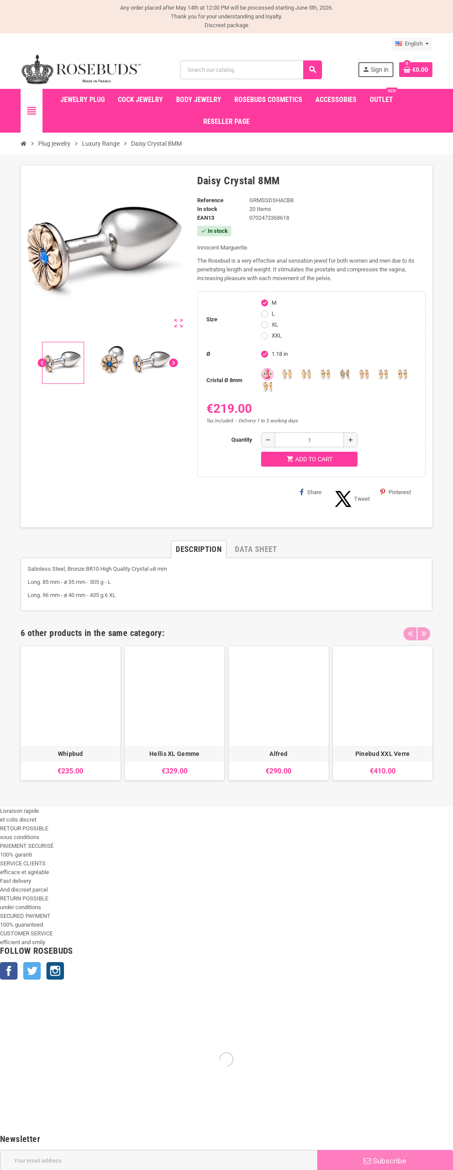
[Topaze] (267, 386)
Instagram (55, 971)
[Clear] (306, 374)
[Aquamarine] (267, 374)
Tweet (351, 499)
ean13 (205, 217)
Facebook (9, 971)
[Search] (251, 69)
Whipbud (70, 753)
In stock (207, 209)
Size (211, 319)
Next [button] (423, 630)
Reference (210, 200)
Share (311, 491)
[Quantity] (309, 440)
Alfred (278, 753)
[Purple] (383, 374)
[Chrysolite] (286, 374)
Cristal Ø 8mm (224, 380)
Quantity (241, 439)
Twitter (32, 971)
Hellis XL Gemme (174, 753)
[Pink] (363, 374)
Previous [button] (410, 630)
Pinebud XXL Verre (382, 753)
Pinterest (395, 491)
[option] (70, 713)
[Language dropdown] (412, 43)
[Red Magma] (402, 374)
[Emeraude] (325, 374)
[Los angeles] (344, 374)
